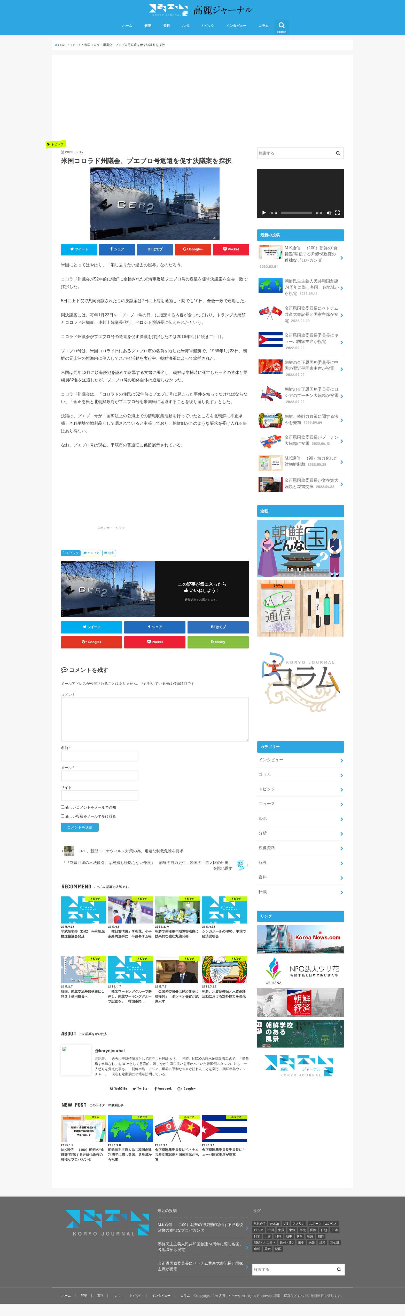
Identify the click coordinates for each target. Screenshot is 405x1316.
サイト (66, 800)
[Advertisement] (155, 107)
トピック (207, 33)
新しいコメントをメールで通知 (90, 819)
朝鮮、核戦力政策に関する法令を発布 (298, 410)
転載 (262, 870)
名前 (66, 760)
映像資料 (266, 829)
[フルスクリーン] (337, 220)
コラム (264, 33)
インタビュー (236, 33)
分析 (262, 816)
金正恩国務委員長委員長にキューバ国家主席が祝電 (298, 336)
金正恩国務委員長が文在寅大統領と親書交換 (298, 473)
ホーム (127, 33)
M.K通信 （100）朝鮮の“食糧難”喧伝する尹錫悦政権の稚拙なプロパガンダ (298, 260)
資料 (166, 33)
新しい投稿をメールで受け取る (90, 828)
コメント (68, 706)
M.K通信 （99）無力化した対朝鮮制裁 (298, 451)
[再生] (264, 220)
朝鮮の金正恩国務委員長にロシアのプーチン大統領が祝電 (298, 386)
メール (67, 780)
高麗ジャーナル (229, 1308)
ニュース (266, 788)
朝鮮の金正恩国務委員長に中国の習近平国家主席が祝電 (298, 361)
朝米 (111, 561)
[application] (300, 201)
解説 (147, 33)
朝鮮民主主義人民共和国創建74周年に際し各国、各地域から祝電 (298, 285)
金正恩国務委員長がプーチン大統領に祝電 (298, 430)
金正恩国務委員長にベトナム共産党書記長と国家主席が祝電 (298, 310)
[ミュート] (329, 220)
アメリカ (93, 561)
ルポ (185, 33)
